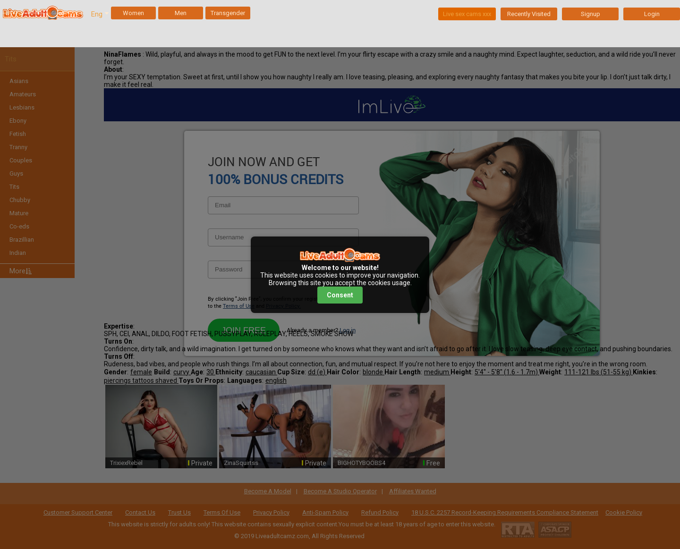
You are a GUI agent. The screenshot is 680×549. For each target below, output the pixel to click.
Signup (590, 13)
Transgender (228, 13)
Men (181, 13)
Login (652, 13)
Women (133, 13)
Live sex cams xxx (467, 13)
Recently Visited (529, 13)
